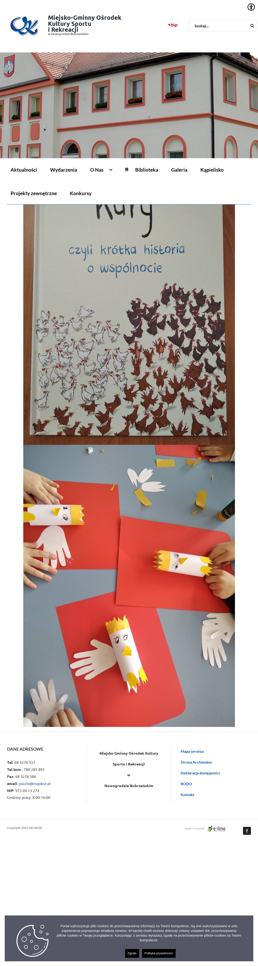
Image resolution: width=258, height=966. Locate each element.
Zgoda (131, 953)
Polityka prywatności (158, 953)
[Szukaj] (252, 26)
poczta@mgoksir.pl (35, 783)
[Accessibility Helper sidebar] (251, 7)
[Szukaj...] (223, 26)
